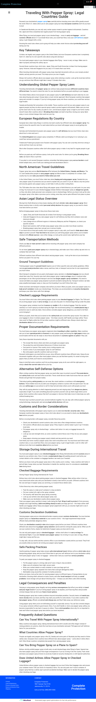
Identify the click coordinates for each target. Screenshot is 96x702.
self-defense (78, 38)
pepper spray (42, 21)
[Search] (94, 7)
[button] (57, 3)
